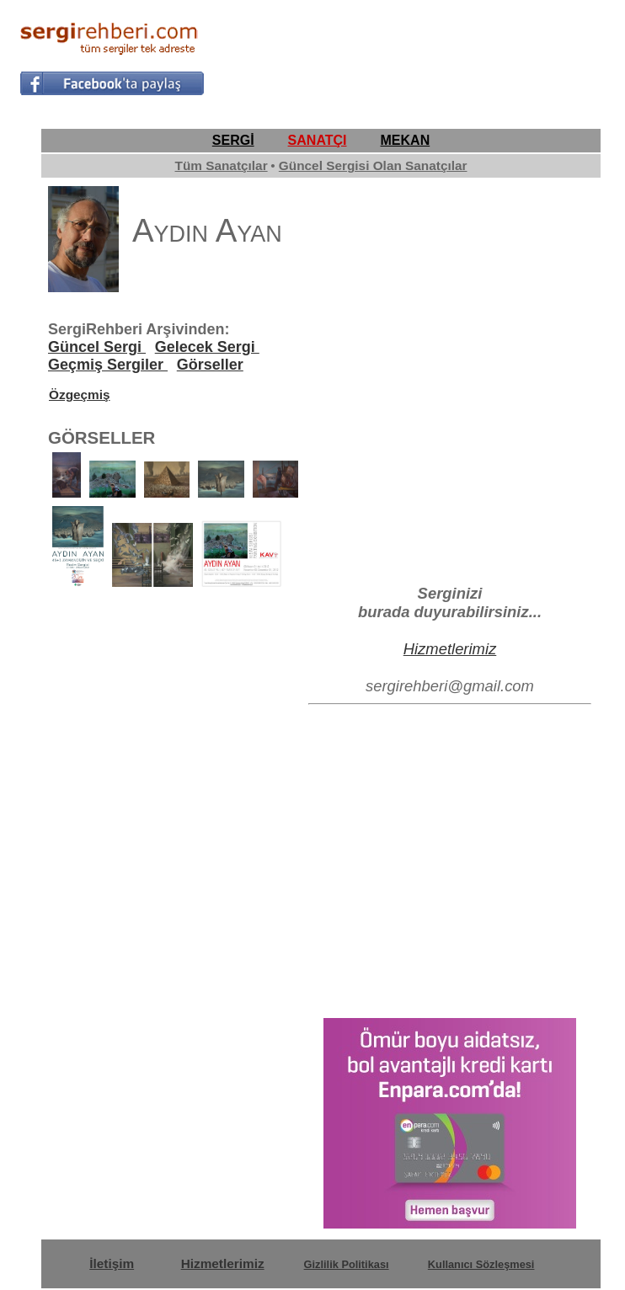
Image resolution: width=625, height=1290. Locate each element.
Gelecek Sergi (207, 346)
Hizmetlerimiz (450, 649)
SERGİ (233, 140)
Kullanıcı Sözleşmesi (481, 1264)
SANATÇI (317, 140)
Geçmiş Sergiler (108, 364)
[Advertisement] (408, 55)
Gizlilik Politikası (346, 1264)
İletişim (111, 1263)
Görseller (210, 364)
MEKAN (405, 140)
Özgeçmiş (79, 394)
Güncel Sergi (97, 346)
